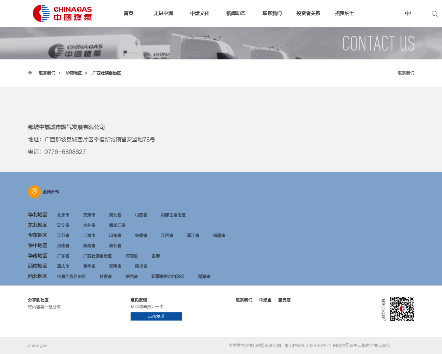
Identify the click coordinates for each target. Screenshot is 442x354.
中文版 (397, 14)
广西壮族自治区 (106, 73)
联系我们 (47, 73)
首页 (128, 13)
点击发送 (156, 316)
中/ (408, 13)
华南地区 (74, 73)
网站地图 (340, 345)
